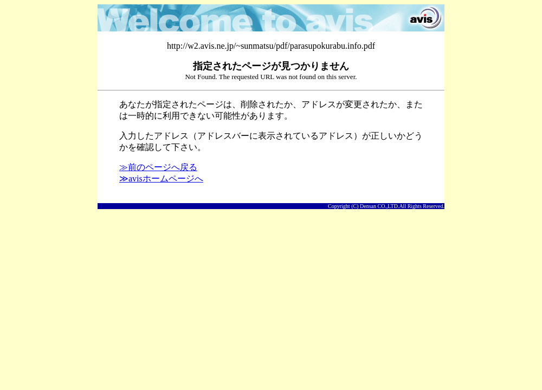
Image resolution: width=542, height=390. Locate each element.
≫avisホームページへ (161, 178)
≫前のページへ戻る (158, 167)
